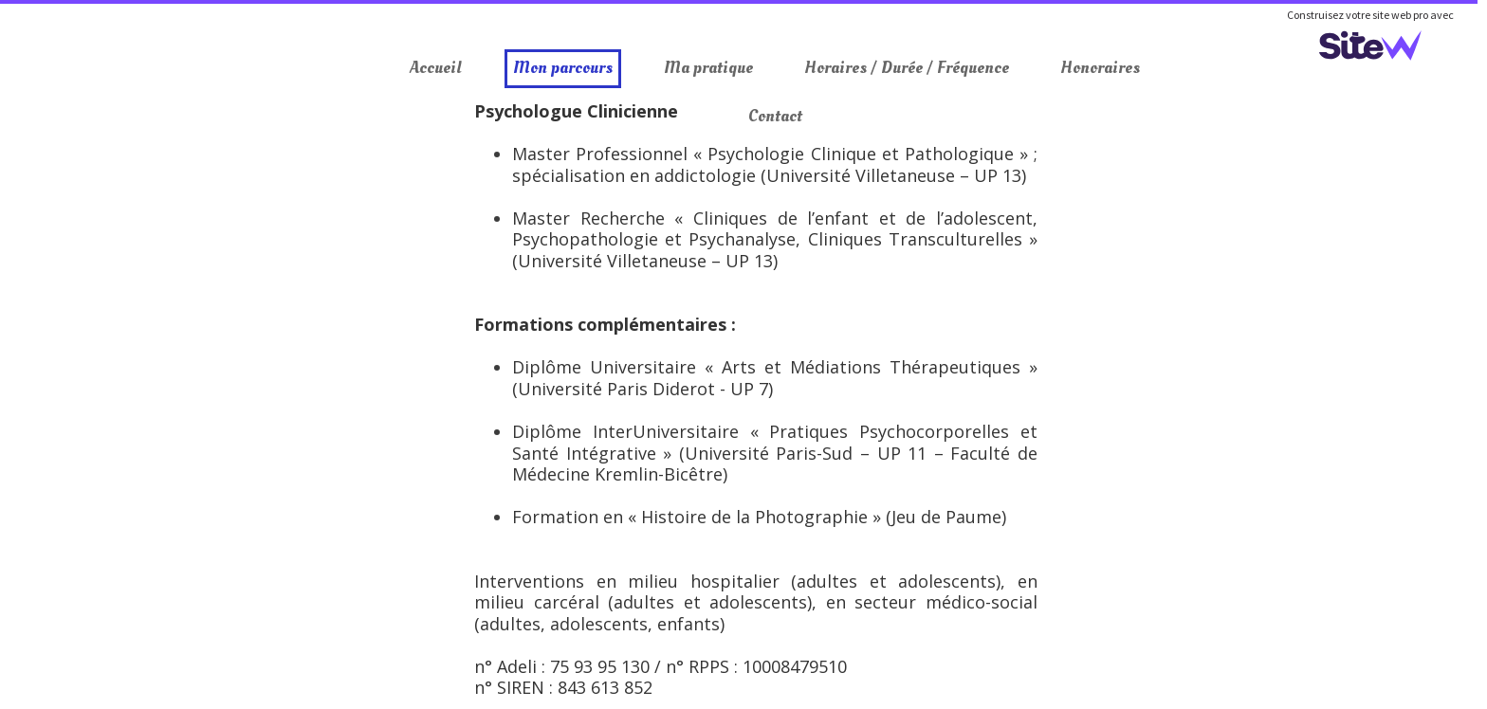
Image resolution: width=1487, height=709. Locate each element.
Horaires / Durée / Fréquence (906, 68)
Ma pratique (708, 68)
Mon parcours (563, 68)
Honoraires (1100, 68)
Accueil (436, 68)
